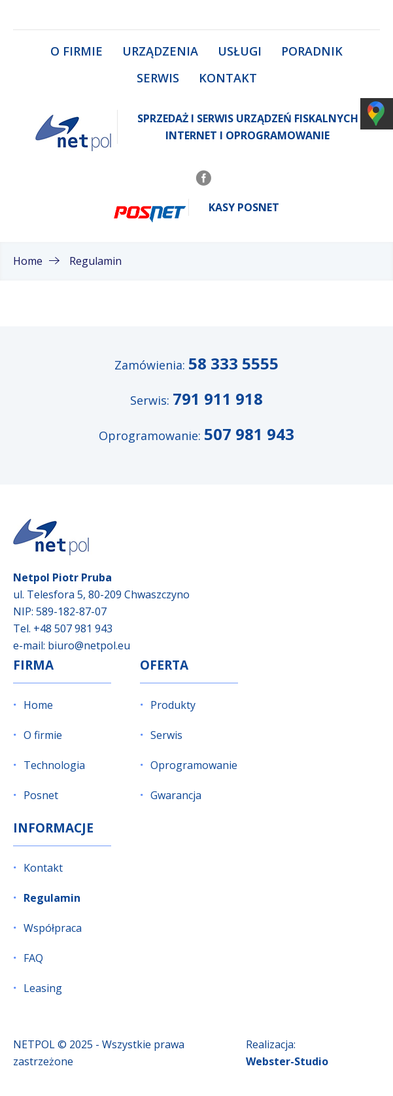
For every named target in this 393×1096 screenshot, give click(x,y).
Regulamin (52, 898)
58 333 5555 (233, 363)
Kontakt (228, 78)
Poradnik (312, 51)
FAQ (33, 958)
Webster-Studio (287, 1061)
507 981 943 (249, 434)
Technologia (54, 765)
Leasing (43, 988)
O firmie (76, 51)
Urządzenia (160, 51)
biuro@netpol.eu (89, 645)
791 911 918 (218, 398)
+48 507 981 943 (72, 628)
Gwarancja (175, 795)
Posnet (41, 795)
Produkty (173, 705)
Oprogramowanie (193, 765)
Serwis (158, 78)
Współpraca (53, 928)
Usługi (240, 51)
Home (38, 705)
